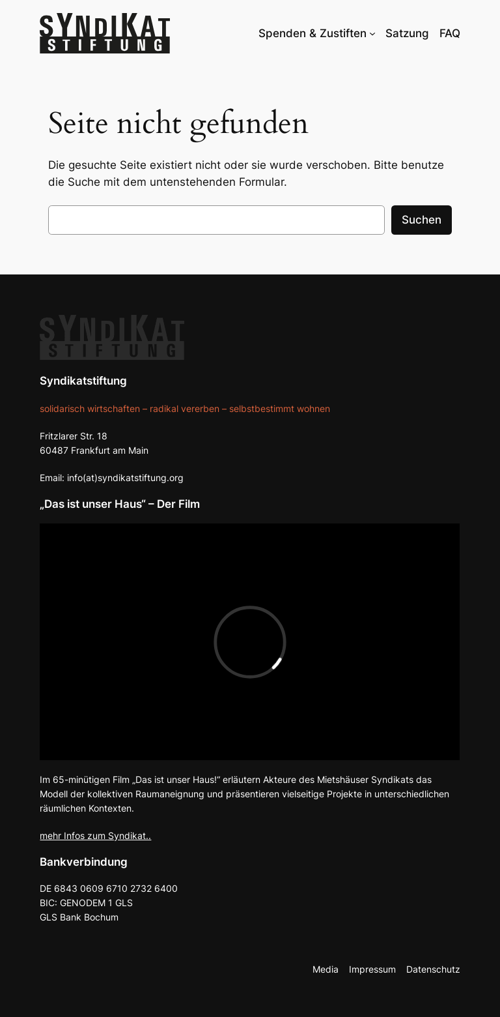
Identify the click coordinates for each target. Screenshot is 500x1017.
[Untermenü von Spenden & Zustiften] (372, 33)
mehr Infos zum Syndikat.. (95, 835)
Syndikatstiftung (83, 380)
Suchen (421, 219)
